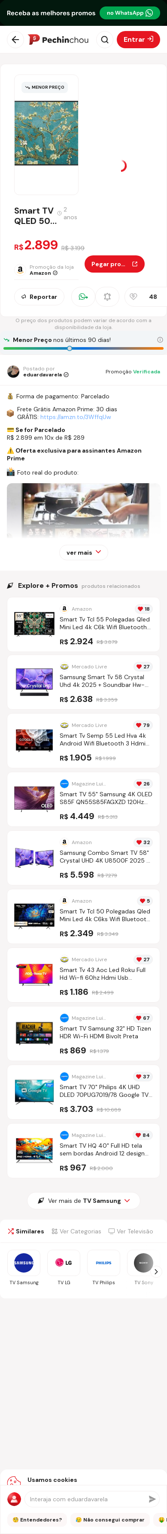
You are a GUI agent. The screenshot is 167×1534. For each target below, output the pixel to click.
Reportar (39, 297)
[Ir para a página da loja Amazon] (49, 270)
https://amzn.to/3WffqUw (75, 417)
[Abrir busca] (104, 39)
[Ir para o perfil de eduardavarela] (38, 371)
